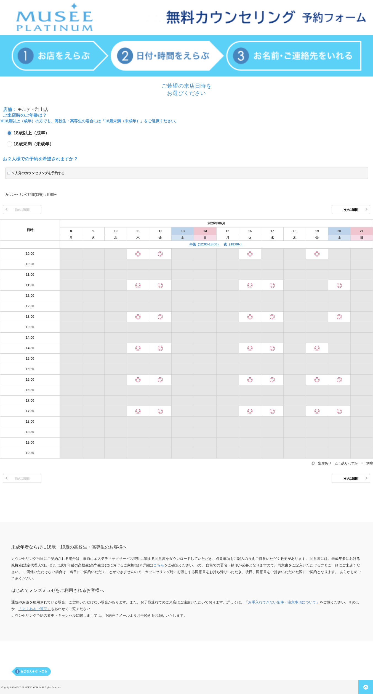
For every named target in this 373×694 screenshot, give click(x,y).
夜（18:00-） (233, 244)
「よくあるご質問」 (34, 609)
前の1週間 (22, 210)
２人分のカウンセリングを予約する (38, 173)
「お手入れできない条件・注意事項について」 (282, 602)
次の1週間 (351, 210)
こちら (158, 565)
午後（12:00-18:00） (204, 244)
